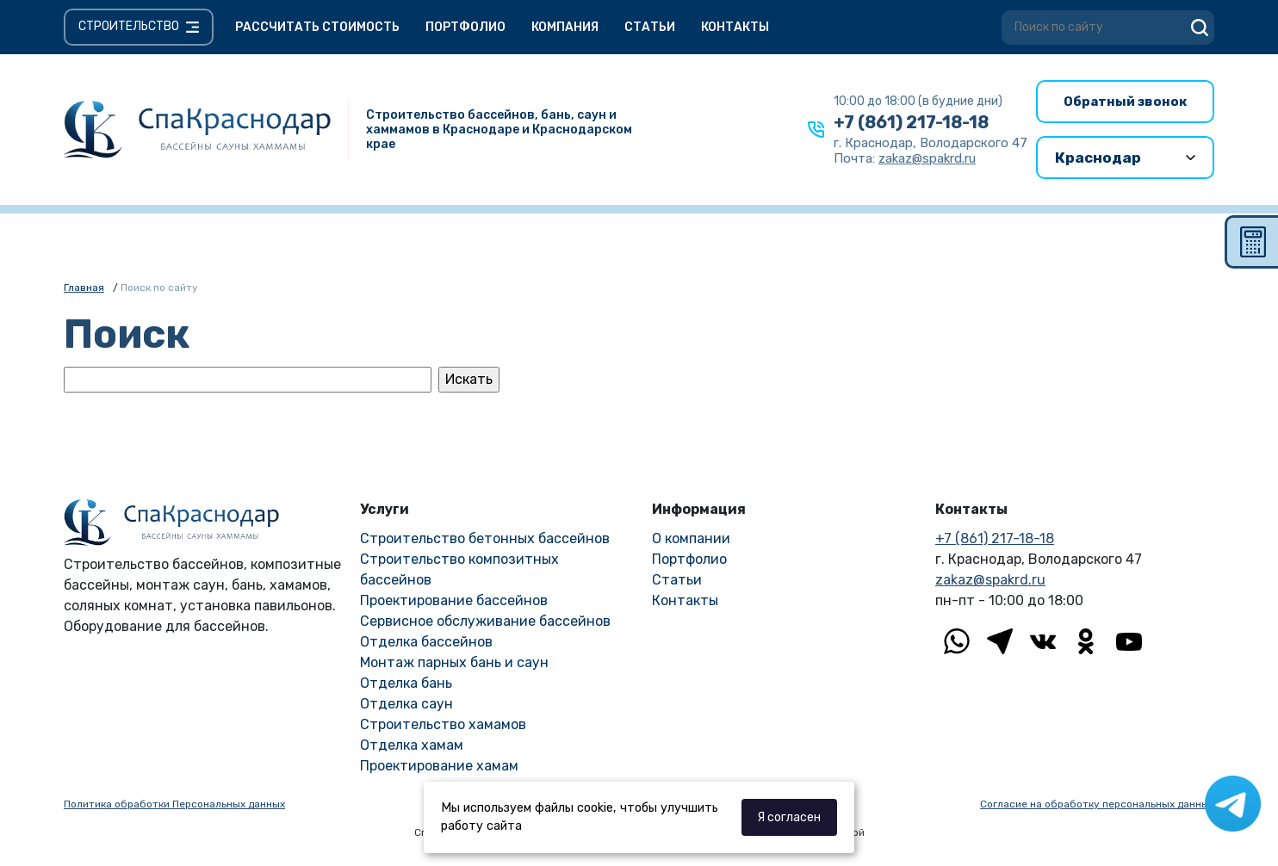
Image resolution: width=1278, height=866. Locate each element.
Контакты (735, 27)
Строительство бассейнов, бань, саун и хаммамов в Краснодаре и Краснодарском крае (499, 130)
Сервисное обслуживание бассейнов (485, 621)
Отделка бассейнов (426, 642)
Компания (565, 27)
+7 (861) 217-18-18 (911, 122)
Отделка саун (406, 704)
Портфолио (465, 27)
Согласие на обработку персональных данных (1097, 804)
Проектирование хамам (439, 766)
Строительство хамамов (443, 724)
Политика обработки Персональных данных (174, 804)
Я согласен (789, 817)
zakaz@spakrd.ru (990, 580)
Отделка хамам (411, 745)
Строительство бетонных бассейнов (485, 538)
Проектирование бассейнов (454, 600)
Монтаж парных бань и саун (454, 662)
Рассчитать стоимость (317, 27)
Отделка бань (406, 683)
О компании (691, 538)
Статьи (649, 27)
